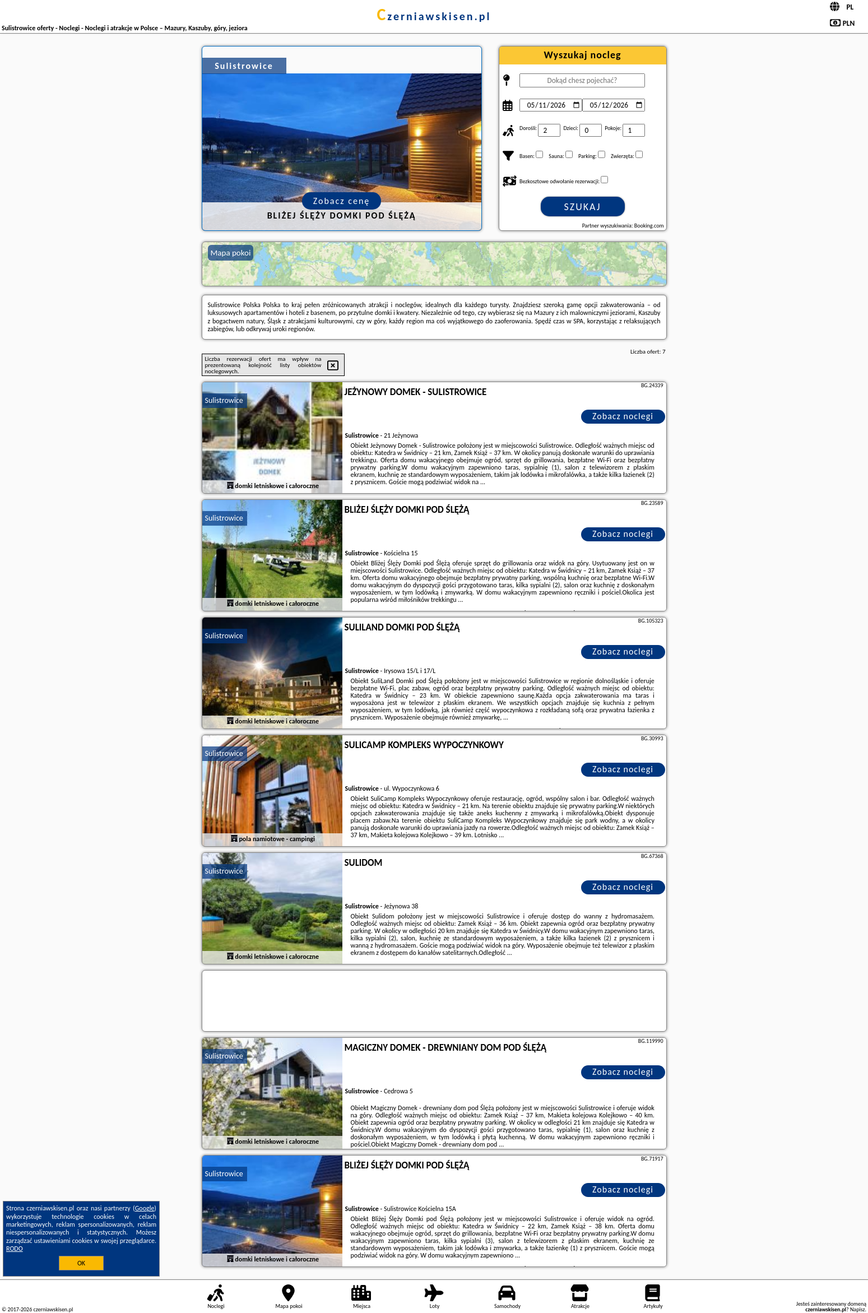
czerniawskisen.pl (434, 16)
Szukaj (582, 207)
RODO (14, 1248)
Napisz (857, 1309)
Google (145, 1208)
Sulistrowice (224, 400)
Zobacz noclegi (622, 416)
